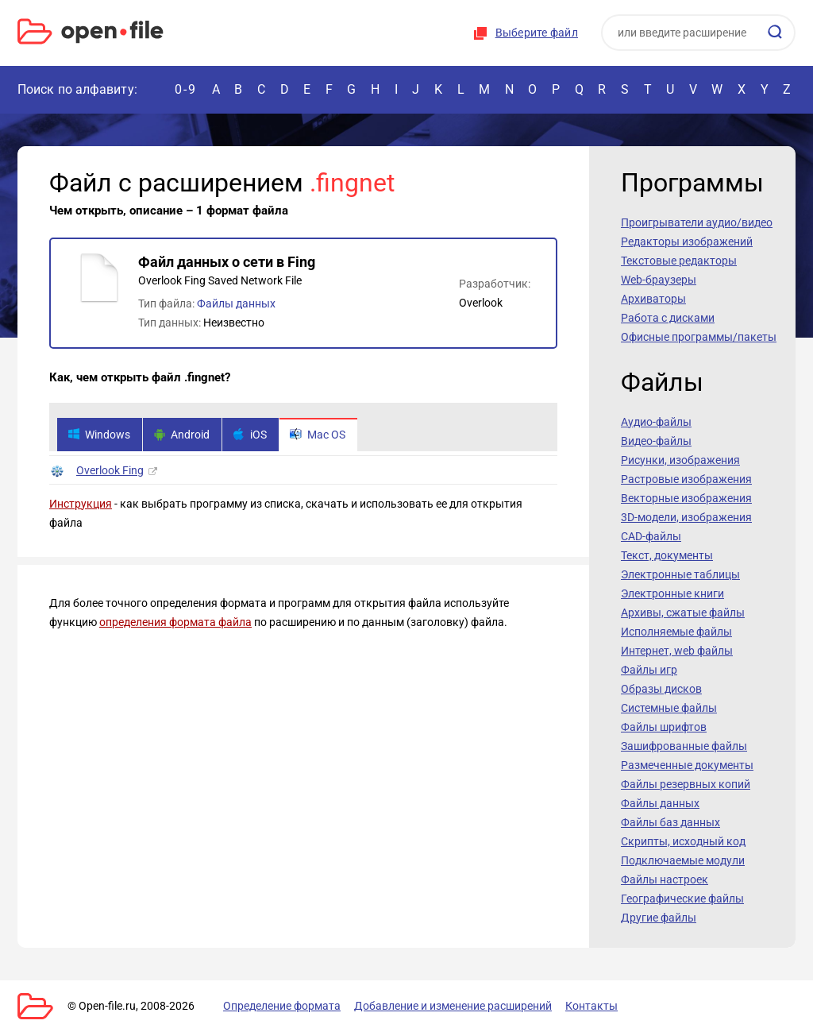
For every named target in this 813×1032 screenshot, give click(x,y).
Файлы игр (649, 669)
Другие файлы (658, 917)
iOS (250, 434)
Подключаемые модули (683, 860)
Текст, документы (667, 555)
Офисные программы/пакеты (698, 336)
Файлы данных (236, 303)
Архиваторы (653, 298)
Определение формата (282, 1005)
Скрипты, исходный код (683, 841)
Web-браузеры (658, 279)
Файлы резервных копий (685, 784)
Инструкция (80, 503)
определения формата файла (175, 622)
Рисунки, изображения (680, 460)
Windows (98, 434)
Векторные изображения (686, 498)
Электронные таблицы (680, 574)
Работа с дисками (668, 317)
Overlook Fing (110, 470)
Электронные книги (672, 593)
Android (181, 434)
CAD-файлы (651, 536)
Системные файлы (669, 708)
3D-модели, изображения (686, 517)
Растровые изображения (686, 479)
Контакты (591, 1005)
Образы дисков (661, 688)
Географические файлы (682, 898)
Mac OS (317, 434)
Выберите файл (536, 32)
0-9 (186, 89)
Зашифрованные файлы (684, 746)
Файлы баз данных (670, 822)
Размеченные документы (687, 765)
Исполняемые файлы (676, 631)
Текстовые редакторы (679, 260)
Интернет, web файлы (677, 650)
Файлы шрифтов (664, 727)
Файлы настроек (664, 879)
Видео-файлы (656, 441)
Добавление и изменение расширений (453, 1005)
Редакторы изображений (687, 241)
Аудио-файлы (656, 422)
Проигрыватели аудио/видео (697, 222)
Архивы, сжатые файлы (683, 612)
